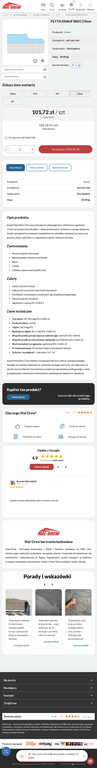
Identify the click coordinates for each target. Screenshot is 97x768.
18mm (13, 98)
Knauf (67, 36)
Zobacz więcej (41, 471)
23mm (80, 98)
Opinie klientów (60, 171)
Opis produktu (37, 171)
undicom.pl (78, 764)
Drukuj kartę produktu (26, 73)
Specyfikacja (15, 171)
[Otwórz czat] (90, 761)
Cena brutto (48, 133)
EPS (35, 98)
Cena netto (48, 121)
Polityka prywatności (48, 759)
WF (57, 98)
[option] (25, 46)
